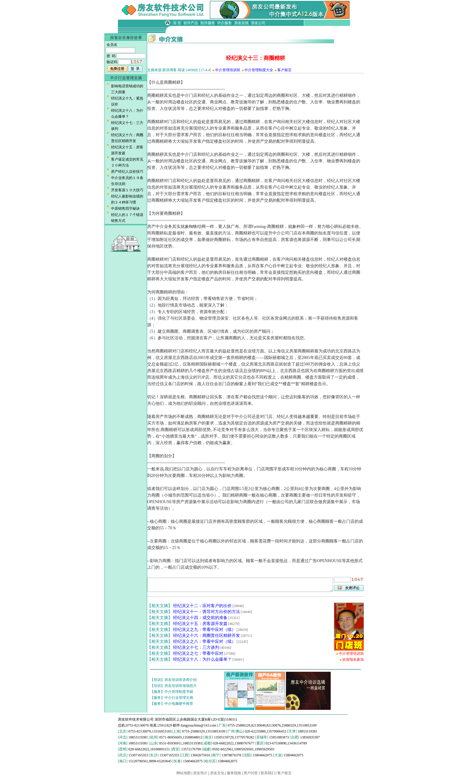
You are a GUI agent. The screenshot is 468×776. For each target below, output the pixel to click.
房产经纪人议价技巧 (127, 171)
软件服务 (208, 23)
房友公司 (258, 23)
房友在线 (241, 23)
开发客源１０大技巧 (127, 190)
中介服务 (224, 23)
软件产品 (191, 23)
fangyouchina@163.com (198, 725)
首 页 (177, 23)
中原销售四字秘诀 (125, 208)
